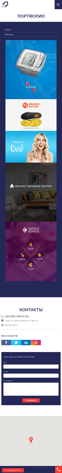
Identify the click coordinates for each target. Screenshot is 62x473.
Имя (5, 362)
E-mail (5, 372)
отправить (31, 400)
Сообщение (8, 381)
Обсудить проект (13, 470)
